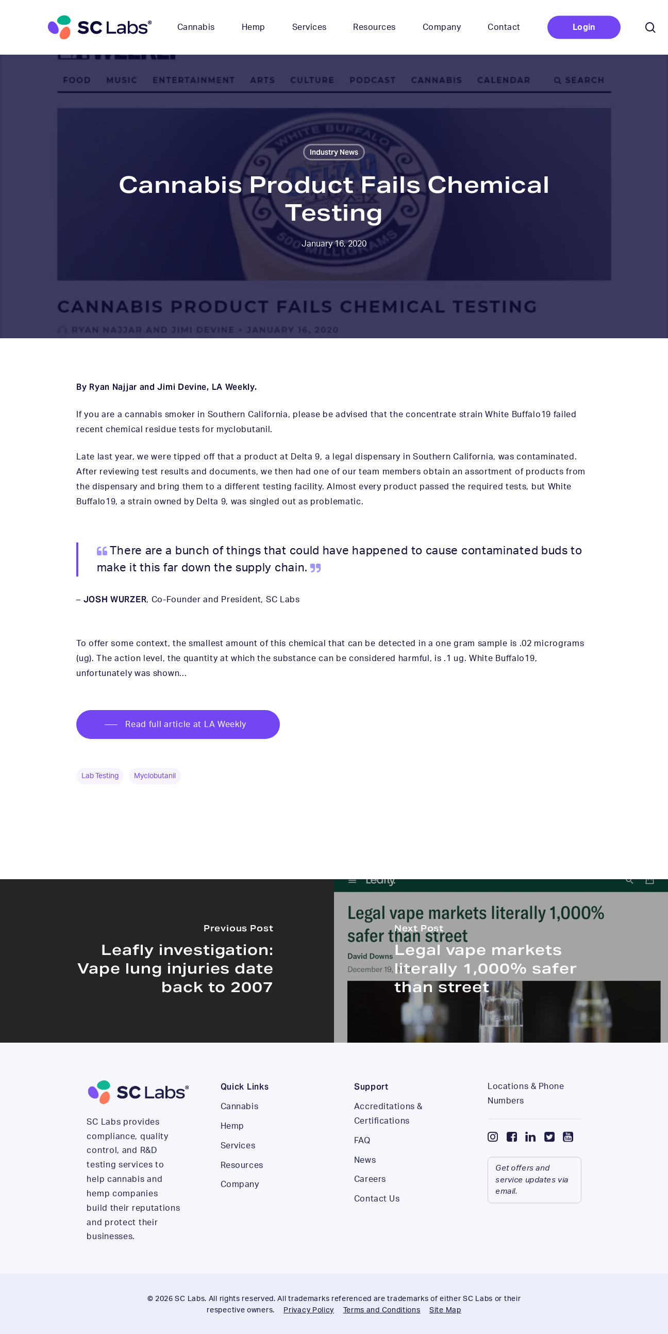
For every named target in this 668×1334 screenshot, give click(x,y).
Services (238, 1168)
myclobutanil (155, 776)
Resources (242, 1187)
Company (240, 1207)
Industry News (334, 152)
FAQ (362, 1163)
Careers (370, 1202)
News (365, 1182)
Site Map (445, 1310)
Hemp (232, 1148)
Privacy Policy (308, 1310)
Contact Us (377, 1221)
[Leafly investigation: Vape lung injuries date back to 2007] (167, 961)
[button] (178, 724)
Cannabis (239, 1129)
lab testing (100, 776)
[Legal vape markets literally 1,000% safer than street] (501, 961)
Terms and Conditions (382, 1310)
